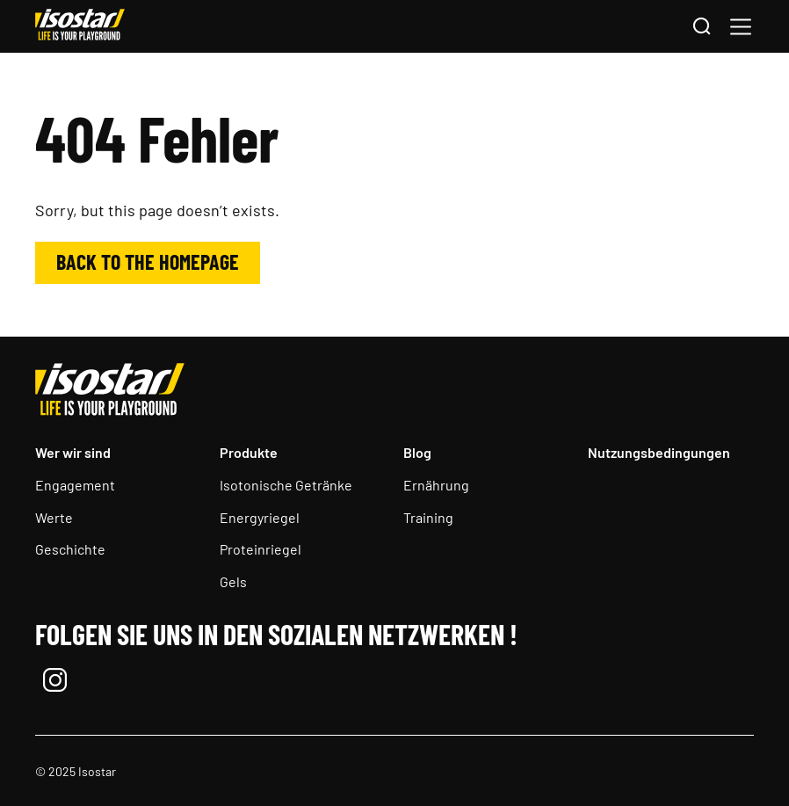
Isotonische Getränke (286, 484)
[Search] (701, 27)
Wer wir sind (73, 452)
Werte (54, 517)
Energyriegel (260, 517)
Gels (233, 581)
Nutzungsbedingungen (659, 452)
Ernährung (436, 484)
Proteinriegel (260, 549)
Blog (417, 452)
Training (428, 517)
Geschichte (70, 549)
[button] (740, 27)
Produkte (249, 452)
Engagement (75, 484)
